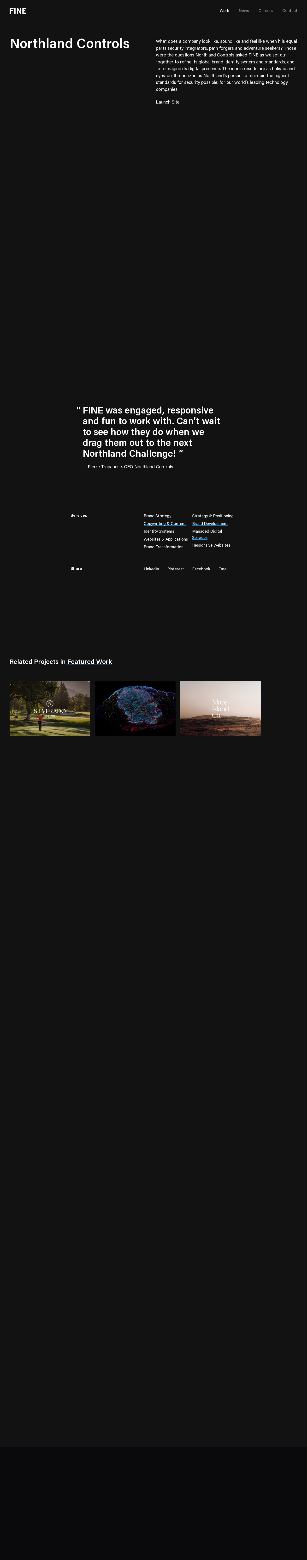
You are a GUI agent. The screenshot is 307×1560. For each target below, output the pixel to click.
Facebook (201, 569)
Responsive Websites (211, 546)
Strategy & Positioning (213, 516)
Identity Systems (159, 532)
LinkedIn (151, 569)
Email (223, 569)
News (244, 11)
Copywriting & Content (165, 524)
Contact (289, 11)
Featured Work (89, 662)
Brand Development (210, 524)
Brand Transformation (163, 547)
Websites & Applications (166, 540)
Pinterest (175, 569)
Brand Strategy (157, 516)
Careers (266, 11)
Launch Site (167, 102)
